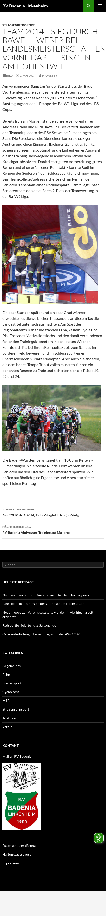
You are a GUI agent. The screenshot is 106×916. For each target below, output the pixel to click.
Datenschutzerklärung (19, 845)
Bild (9, 75)
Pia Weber (49, 75)
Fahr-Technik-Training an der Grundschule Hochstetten (43, 604)
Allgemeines (11, 666)
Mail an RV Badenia (16, 756)
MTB (6, 700)
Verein (7, 727)
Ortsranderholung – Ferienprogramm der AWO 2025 (41, 634)
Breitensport (11, 683)
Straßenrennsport (18, 25)
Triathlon (9, 718)
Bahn (6, 674)
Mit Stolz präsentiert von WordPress (57, 885)
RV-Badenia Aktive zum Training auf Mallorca (53, 529)
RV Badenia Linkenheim (25, 5)
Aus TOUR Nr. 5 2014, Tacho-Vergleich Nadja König (53, 512)
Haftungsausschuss (16, 854)
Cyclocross (10, 692)
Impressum (10, 863)
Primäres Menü (100, 6)
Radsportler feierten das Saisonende (29, 625)
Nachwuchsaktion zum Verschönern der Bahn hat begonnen (46, 595)
